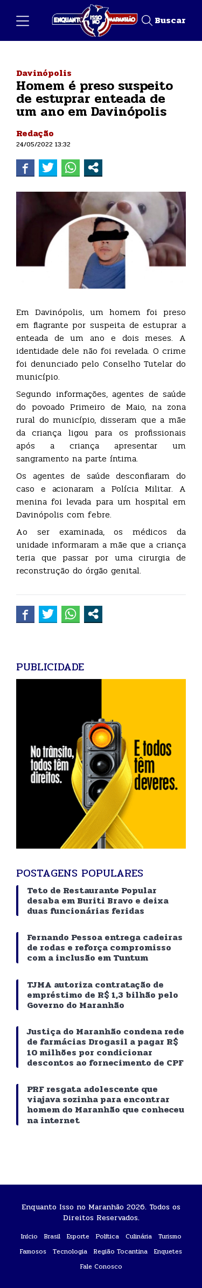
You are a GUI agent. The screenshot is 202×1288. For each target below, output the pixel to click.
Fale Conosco (101, 1266)
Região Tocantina (121, 1251)
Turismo (170, 1236)
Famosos (33, 1251)
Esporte (78, 1236)
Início (29, 1236)
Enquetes (168, 1251)
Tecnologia (70, 1251)
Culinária (139, 1236)
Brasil (52, 1236)
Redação (35, 133)
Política (107, 1236)
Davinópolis (44, 73)
